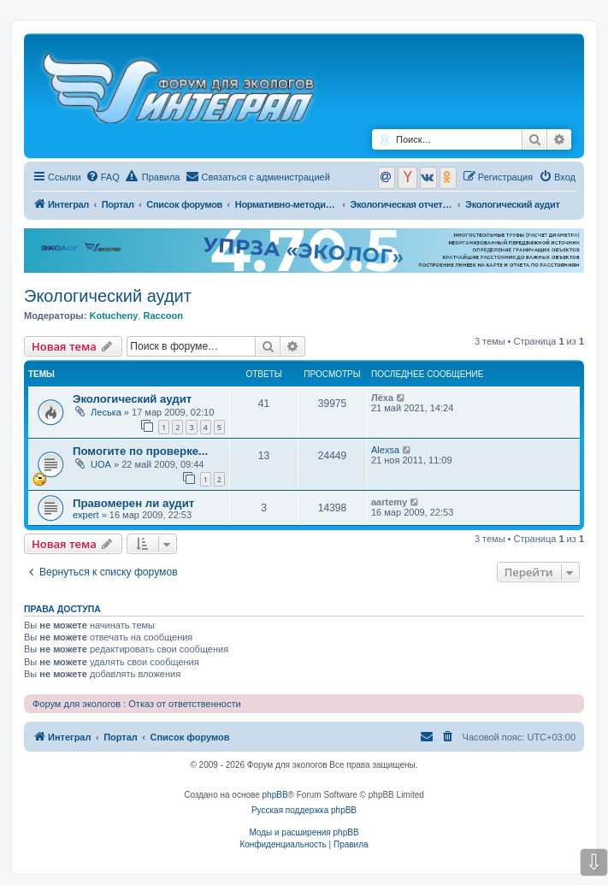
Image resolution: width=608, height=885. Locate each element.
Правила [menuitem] (153, 176)
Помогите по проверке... (140, 451)
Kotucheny (113, 315)
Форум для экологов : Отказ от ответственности (136, 704)
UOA (101, 464)
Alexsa (385, 450)
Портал (118, 204)
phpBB (275, 794)
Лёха (382, 397)
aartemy (389, 502)
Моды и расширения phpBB (303, 832)
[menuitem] (103, 177)
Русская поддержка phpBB (304, 810)
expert (86, 515)
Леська (106, 412)
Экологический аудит (108, 295)
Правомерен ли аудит (133, 503)
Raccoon (162, 315)
